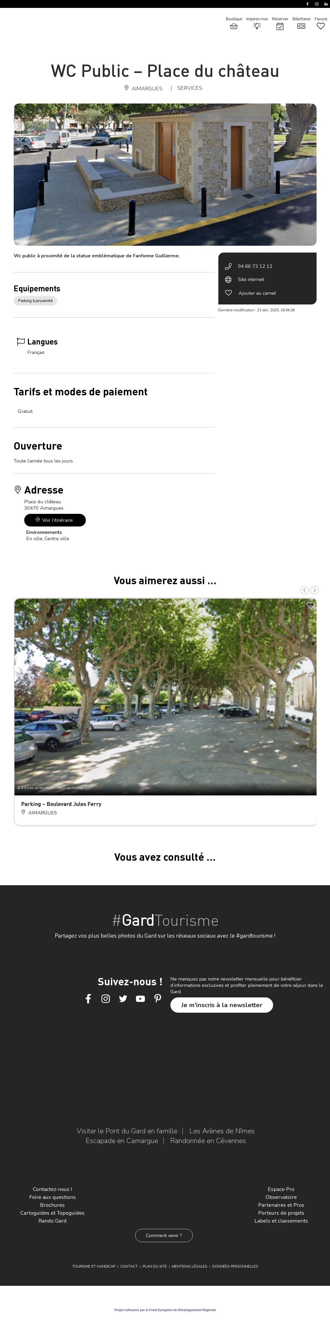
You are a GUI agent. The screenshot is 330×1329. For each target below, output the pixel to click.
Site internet (251, 279)
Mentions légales (189, 1266)
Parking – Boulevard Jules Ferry (61, 803)
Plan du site (155, 1266)
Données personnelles (235, 1266)
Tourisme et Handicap (93, 1266)
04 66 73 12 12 (255, 266)
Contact (129, 1266)
